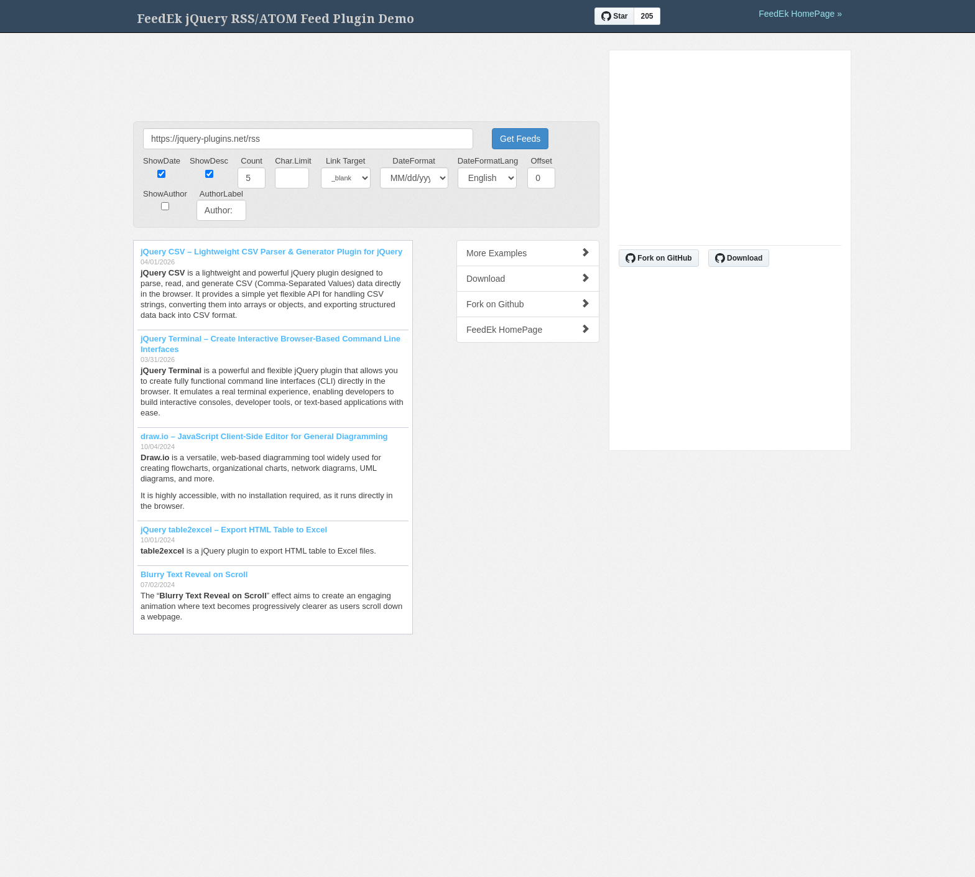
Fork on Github (527, 304)
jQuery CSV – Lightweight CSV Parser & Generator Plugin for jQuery (271, 251)
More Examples (527, 253)
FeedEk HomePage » (800, 14)
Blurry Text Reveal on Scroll (194, 574)
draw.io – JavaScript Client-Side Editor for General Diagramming (264, 436)
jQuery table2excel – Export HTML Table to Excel (234, 529)
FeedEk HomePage (527, 329)
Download (527, 278)
